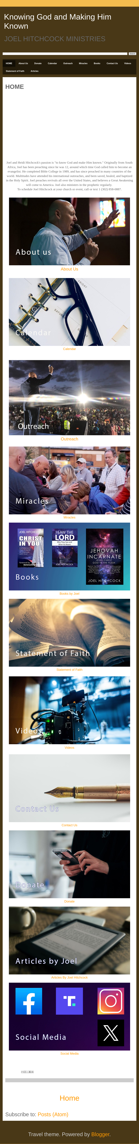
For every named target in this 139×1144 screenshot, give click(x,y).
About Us (23, 63)
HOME (9, 63)
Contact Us (112, 63)
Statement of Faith (15, 71)
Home (69, 1098)
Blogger (100, 1134)
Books (97, 63)
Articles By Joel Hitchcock (69, 977)
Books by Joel (69, 593)
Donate (37, 63)
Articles (35, 71)
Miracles (83, 63)
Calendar (52, 63)
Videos (127, 63)
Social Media (69, 1053)
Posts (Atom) (53, 1114)
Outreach (68, 63)
